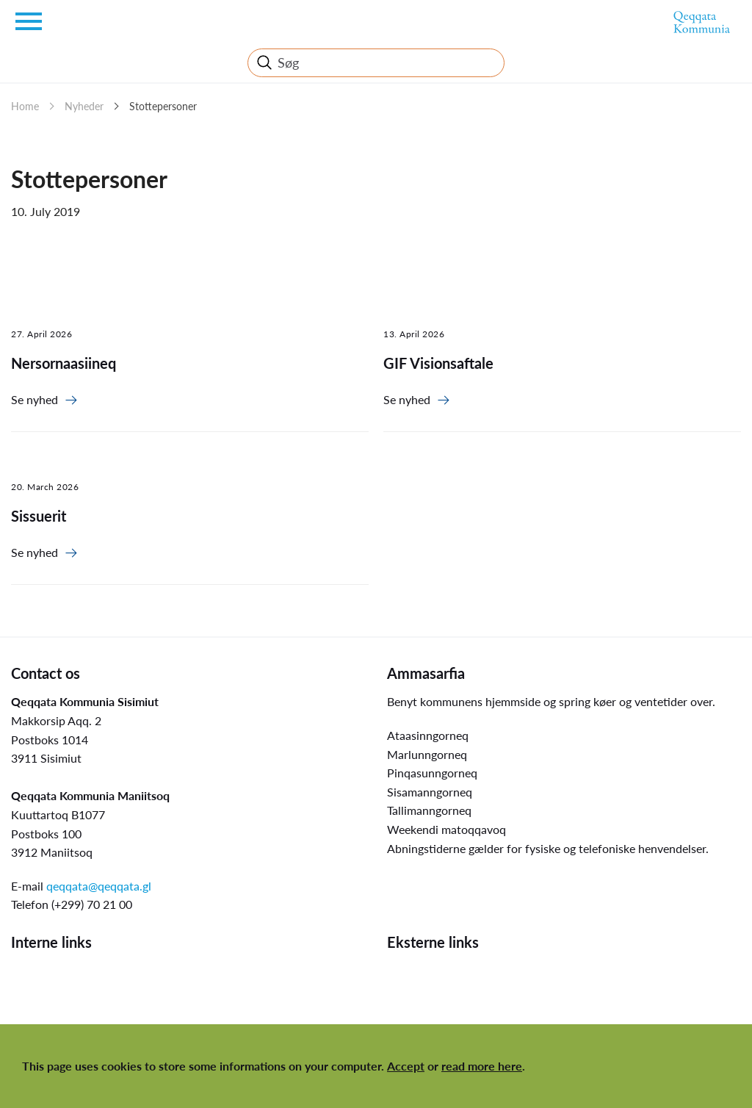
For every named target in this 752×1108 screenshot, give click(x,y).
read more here (481, 1066)
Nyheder (84, 106)
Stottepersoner (163, 106)
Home (25, 106)
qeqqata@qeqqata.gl (98, 886)
